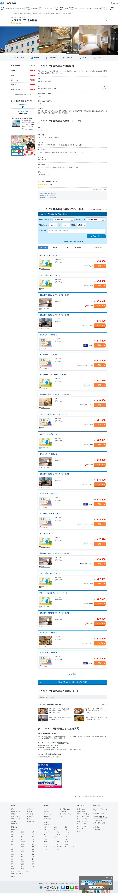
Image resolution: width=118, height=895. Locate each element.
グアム (56, 837)
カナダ (56, 839)
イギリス (67, 839)
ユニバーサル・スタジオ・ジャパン (20, 871)
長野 (12, 844)
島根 (12, 859)
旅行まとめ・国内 (81, 824)
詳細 (99, 266)
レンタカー (34, 8)
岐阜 (33, 849)
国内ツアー (14, 809)
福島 (12, 837)
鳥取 (22, 856)
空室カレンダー (45, 269)
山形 (33, 834)
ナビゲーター (80, 828)
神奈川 (23, 842)
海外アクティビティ (65, 814)
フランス (46, 842)
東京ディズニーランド (17, 874)
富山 (33, 844)
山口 (22, 859)
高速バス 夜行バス (41, 8)
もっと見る (75, 674)
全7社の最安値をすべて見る (22, 94)
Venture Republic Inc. (60, 890)
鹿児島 (12, 869)
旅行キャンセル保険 (98, 813)
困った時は (114, 3)
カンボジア (68, 834)
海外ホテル (47, 811)
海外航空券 (63, 811)
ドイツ (66, 842)
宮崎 (33, 866)
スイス (56, 844)
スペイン (46, 844)
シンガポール (47, 832)
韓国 (45, 827)
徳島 (12, 861)
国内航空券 (14, 814)
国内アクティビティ (16, 819)
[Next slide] (78, 40)
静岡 (33, 846)
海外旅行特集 (47, 819)
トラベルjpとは (97, 829)
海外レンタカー (48, 814)
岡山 (12, 856)
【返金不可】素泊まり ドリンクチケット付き (54, 295)
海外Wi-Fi (46, 816)
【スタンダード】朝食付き (48, 652)
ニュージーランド (69, 846)
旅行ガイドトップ (81, 831)
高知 (33, 861)
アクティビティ (49, 8)
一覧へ (104, 704)
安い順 (55, 247)
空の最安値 (14, 824)
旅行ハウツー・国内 (82, 819)
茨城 (33, 837)
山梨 (33, 842)
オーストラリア (58, 846)
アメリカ (46, 839)
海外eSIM (62, 816)
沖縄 (22, 869)
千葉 (33, 839)
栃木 (22, 837)
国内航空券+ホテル (16, 811)
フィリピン (57, 832)
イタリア (56, 842)
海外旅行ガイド (81, 811)
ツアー (7, 8)
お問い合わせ (96, 827)
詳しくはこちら (96, 887)
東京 (12, 842)
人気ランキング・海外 (83, 816)
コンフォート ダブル (46, 533)
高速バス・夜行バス (16, 816)
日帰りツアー (30, 809)
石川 (12, 846)
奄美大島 (13, 876)
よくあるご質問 (97, 820)
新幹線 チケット (27, 8)
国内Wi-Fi (29, 819)
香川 (33, 859)
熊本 (22, 866)
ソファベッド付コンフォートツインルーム (53, 414)
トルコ (45, 849)
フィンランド (47, 846)
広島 (33, 856)
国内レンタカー (31, 816)
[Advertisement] (82, 775)
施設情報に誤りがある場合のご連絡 (47, 195)
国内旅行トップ (15, 829)
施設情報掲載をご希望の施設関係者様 (48, 197)
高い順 (66, 247)
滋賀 (12, 851)
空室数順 (78, 247)
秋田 (12, 834)
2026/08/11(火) (59, 219)
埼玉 (22, 839)
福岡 (12, 864)
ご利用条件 (61, 883)
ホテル (17, 8)
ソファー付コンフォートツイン (49, 275)
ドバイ (66, 849)
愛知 (12, 849)
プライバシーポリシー (51, 883)
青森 (22, 832)
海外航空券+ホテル (65, 809)
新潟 (22, 844)
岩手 (33, 832)
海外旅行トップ (48, 824)
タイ (55, 829)
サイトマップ (75, 883)
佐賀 (22, 864)
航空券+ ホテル (71, 8)
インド (45, 834)
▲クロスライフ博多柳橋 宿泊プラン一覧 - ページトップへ (89, 796)
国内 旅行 (2, 8)
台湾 (55, 827)
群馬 (12, 839)
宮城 (22, 834)
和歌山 (12, 854)
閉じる (108, 877)
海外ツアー (47, 809)
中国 (45, 829)
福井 (22, 846)
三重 (22, 849)
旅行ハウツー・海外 (82, 821)
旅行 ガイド (112, 8)
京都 (22, 851)
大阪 (33, 851)
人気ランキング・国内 (83, 814)
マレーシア (68, 832)
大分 (12, 866)
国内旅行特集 (30, 821)
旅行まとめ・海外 (81, 826)
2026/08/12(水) (92, 219)
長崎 (33, 864)
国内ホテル (30, 811)
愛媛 (22, 861)
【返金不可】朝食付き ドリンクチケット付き (54, 613)
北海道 (12, 832)
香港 (66, 827)
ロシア (66, 844)
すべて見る (72, 52)
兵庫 (33, 854)
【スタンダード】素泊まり (48, 335)
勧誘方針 (68, 883)
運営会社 (41, 883)
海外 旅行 (61, 8)
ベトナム (67, 829)
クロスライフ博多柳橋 (24, 20)
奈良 (22, 854)
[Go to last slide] (39, 40)
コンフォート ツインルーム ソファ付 (52, 374)
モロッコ (56, 849)
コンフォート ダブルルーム (48, 255)
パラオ (66, 837)
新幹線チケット (31, 814)
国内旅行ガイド (81, 809)
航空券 (12, 8)
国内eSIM (13, 821)
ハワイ (45, 837)
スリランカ (57, 834)
